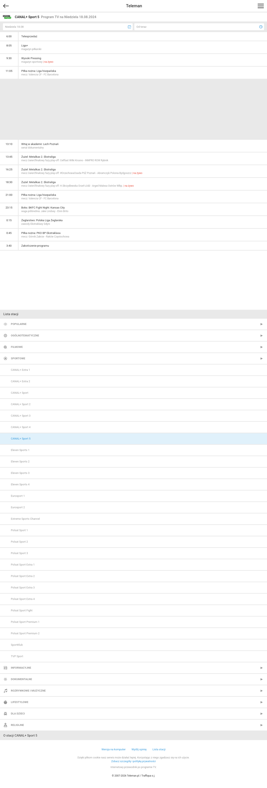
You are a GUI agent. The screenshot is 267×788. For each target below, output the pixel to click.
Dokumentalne (21, 679)
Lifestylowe (19, 702)
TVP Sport (17, 656)
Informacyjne (21, 667)
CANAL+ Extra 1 (20, 369)
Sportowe (18, 358)
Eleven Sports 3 (20, 473)
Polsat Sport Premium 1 (25, 621)
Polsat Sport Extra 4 (23, 599)
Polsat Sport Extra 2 (23, 576)
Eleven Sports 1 (20, 450)
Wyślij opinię (138, 749)
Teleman (134, 5)
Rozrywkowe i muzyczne (28, 690)
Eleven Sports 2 (20, 461)
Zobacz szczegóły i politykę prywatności (133, 761)
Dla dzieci (18, 713)
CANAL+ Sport (19, 392)
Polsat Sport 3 (19, 553)
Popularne (18, 324)
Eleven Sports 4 (20, 484)
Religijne (17, 725)
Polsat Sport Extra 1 (23, 564)
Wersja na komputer (114, 749)
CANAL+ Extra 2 (20, 381)
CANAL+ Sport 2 (20, 404)
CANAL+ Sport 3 (20, 415)
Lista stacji (159, 749)
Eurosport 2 (18, 507)
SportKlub (17, 644)
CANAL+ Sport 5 (20, 438)
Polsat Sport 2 (19, 541)
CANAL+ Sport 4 (20, 427)
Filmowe (17, 346)
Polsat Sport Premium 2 (25, 633)
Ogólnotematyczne (25, 335)
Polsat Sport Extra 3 (23, 587)
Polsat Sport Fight (22, 610)
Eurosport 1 (18, 495)
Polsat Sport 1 (19, 530)
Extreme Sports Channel (25, 518)
